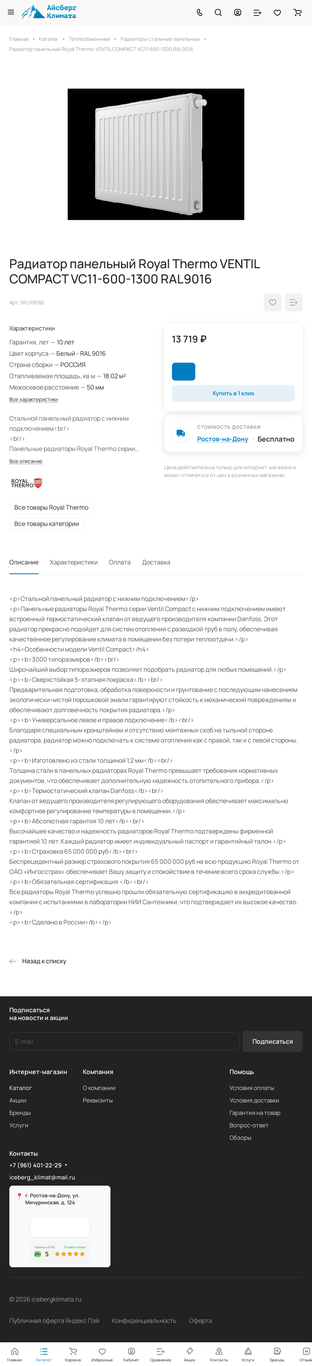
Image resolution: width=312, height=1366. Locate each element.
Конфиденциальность (144, 1320)
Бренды (20, 1113)
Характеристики (74, 562)
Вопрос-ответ (249, 1125)
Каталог (20, 1088)
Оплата (120, 562)
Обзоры (240, 1138)
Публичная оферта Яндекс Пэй (54, 1320)
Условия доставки (254, 1100)
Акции (17, 1100)
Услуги (18, 1125)
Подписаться (272, 1041)
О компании (99, 1088)
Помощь (242, 1071)
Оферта (200, 1320)
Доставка (156, 562)
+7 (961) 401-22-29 (35, 1165)
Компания (98, 1071)
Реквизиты (98, 1100)
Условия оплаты (252, 1088)
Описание (24, 562)
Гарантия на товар (255, 1113)
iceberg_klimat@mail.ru (42, 1177)
